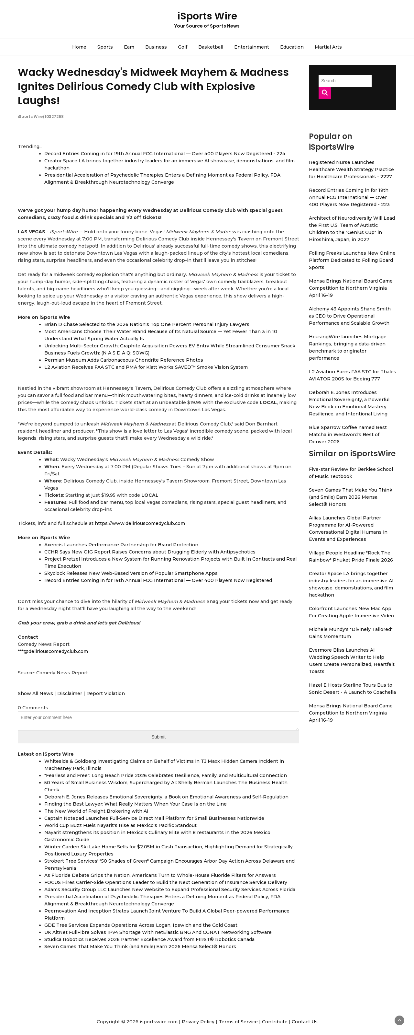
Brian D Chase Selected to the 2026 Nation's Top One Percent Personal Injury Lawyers (146, 324)
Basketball (210, 47)
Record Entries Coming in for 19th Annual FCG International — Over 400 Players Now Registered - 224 (164, 154)
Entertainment (251, 47)
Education (292, 47)
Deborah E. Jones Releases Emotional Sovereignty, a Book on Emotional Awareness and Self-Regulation (166, 797)
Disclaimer (69, 693)
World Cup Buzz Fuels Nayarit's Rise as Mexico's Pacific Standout (120, 825)
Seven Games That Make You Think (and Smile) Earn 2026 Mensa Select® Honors (140, 946)
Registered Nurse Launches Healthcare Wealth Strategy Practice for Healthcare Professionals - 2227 (351, 169)
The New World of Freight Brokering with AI (96, 811)
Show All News (35, 693)
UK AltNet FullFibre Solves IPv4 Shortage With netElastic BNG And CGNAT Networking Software (158, 932)
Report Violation (105, 693)
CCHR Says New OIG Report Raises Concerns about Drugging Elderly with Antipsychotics (150, 552)
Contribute (275, 1022)
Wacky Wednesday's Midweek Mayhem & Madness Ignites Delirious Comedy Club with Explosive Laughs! (153, 86)
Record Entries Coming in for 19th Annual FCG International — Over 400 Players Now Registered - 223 (349, 197)
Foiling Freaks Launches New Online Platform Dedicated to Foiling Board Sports (352, 260)
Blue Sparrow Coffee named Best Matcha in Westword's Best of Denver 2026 (348, 434)
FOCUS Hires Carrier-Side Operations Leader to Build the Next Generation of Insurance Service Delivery (165, 882)
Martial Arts (328, 47)
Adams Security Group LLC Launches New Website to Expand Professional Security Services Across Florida (169, 889)
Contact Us (305, 1022)
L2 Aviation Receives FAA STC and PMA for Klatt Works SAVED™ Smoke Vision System (146, 367)
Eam (129, 47)
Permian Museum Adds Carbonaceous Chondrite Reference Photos (123, 360)
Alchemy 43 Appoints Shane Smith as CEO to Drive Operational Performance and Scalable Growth (350, 316)
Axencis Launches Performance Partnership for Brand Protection (121, 545)
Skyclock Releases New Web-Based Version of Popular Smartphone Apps (131, 573)
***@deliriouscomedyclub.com (53, 651)
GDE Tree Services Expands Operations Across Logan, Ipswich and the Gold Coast (140, 925)
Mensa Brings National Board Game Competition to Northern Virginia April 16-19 (351, 288)
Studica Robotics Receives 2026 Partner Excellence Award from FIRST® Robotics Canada (149, 939)
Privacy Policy (198, 1022)
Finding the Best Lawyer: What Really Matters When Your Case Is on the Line (135, 804)
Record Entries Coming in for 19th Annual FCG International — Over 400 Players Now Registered (158, 580)
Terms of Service (238, 1022)
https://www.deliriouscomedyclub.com (140, 523)
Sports (105, 47)
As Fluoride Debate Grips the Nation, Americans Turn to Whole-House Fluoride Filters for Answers (160, 875)
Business (156, 47)
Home (79, 47)
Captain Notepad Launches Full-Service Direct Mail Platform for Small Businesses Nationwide (154, 818)
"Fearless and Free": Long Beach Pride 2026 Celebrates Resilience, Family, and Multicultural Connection (165, 775)
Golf (182, 47)
